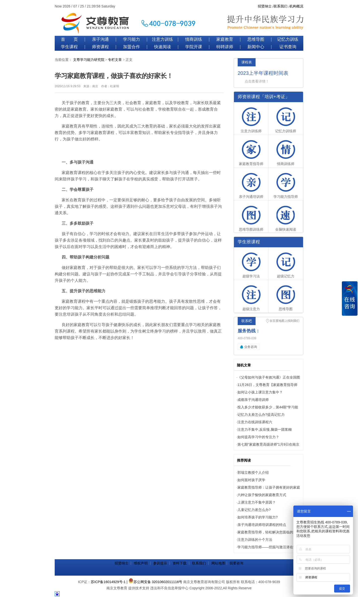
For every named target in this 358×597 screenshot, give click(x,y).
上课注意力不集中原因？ (256, 502)
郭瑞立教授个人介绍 (253, 472)
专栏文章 (115, 60)
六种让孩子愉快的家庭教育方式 (261, 495)
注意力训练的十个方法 (254, 540)
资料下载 (179, 563)
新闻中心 (255, 46)
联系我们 (280, 6)
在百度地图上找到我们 (284, 321)
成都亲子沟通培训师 (253, 400)
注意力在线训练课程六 (254, 422)
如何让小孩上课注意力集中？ (260, 392)
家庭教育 (224, 39)
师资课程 (100, 46)
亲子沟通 (100, 39)
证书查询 (287, 46)
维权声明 (141, 563)
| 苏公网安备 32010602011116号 (154, 582)
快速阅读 (162, 46)
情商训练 (193, 39)
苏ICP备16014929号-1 (108, 582)
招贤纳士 (265, 6)
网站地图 (218, 563)
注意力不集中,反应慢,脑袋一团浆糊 (264, 429)
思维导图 (255, 39)
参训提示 (160, 563)
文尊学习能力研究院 (88, 60)
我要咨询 (236, 563)
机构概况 (296, 6)
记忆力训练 (287, 39)
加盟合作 (131, 46)
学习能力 (131, 39)
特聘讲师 (224, 46)
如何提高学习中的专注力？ (258, 437)
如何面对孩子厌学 (251, 480)
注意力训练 (162, 39)
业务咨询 (250, 347)
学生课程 (69, 46)
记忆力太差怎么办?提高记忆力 (261, 415)
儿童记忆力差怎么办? (254, 510)
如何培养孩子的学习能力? (257, 517)
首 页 (69, 39)
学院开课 (193, 46)
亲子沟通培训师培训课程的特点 (261, 525)
